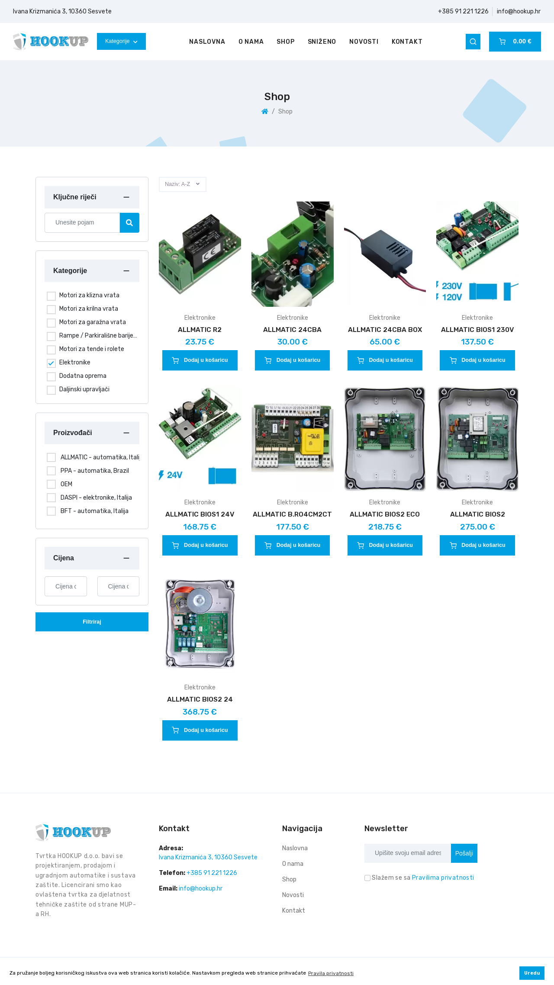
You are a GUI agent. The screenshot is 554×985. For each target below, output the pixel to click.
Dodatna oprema (82, 376)
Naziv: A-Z (177, 184)
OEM (66, 484)
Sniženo (322, 42)
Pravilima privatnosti (443, 877)
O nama (251, 42)
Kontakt (407, 42)
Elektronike (74, 362)
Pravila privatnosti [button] (331, 973)
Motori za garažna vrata (92, 322)
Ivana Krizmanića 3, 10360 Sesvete (62, 11)
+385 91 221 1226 (463, 11)
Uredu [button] (532, 973)
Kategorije (121, 41)
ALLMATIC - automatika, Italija (102, 457)
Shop (285, 42)
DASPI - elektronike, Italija (96, 497)
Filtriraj (92, 622)
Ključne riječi (75, 197)
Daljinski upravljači (84, 389)
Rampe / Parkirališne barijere (98, 335)
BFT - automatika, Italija (95, 511)
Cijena (63, 558)
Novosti (364, 42)
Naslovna (207, 42)
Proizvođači (72, 432)
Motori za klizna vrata (89, 295)
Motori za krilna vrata (88, 308)
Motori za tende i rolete (91, 349)
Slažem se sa (423, 877)
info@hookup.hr (519, 11)
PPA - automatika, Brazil (95, 471)
